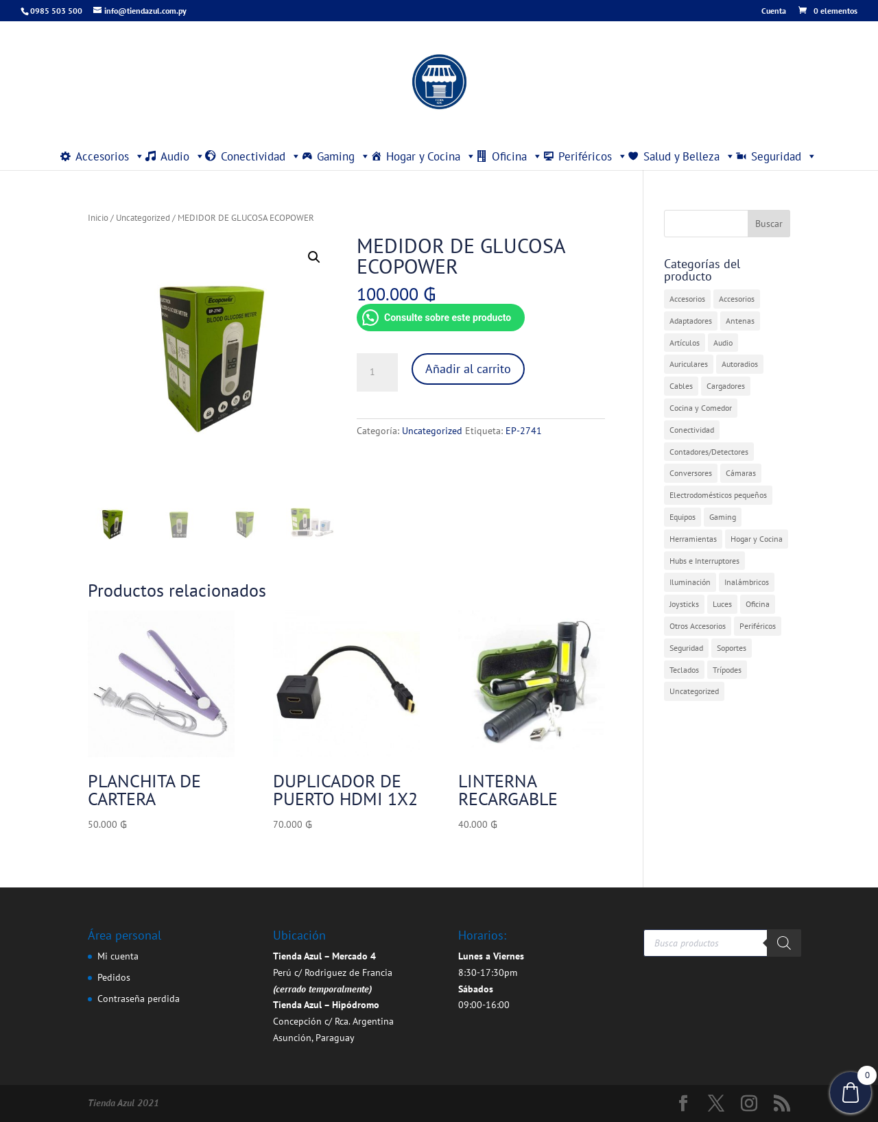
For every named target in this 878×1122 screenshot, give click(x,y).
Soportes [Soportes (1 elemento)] (731, 648)
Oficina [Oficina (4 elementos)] (758, 604)
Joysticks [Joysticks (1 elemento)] (684, 604)
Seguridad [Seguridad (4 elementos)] (686, 648)
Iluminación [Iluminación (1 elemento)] (690, 582)
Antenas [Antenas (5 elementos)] (740, 320)
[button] (314, 257)
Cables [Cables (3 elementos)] (681, 386)
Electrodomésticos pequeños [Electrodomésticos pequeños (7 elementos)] (718, 495)
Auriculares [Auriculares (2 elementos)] (688, 364)
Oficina (517, 156)
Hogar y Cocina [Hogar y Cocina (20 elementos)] (757, 539)
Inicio (98, 218)
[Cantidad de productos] (377, 372)
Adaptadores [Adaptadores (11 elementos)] (690, 320)
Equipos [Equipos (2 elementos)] (682, 517)
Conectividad (261, 156)
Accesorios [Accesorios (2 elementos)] (737, 299)
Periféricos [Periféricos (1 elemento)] (757, 626)
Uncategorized (143, 218)
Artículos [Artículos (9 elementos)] (684, 342)
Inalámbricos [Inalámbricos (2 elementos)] (746, 582)
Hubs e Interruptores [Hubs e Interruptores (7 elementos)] (704, 561)
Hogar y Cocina (431, 156)
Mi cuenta (118, 956)
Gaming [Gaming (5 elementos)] (722, 517)
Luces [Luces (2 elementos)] (722, 604)
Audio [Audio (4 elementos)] (723, 342)
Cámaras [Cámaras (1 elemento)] (741, 473)
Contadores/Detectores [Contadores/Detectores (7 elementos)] (708, 451)
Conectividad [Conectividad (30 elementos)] (691, 430)
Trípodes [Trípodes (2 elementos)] (727, 670)
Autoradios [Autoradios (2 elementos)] (740, 364)
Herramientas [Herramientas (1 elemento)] (693, 539)
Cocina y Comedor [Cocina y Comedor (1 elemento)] (700, 408)
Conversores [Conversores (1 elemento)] (690, 473)
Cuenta (773, 11)
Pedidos (113, 977)
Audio (183, 156)
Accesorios (110, 156)
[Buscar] (784, 943)
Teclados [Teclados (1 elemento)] (684, 670)
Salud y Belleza (689, 156)
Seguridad (784, 156)
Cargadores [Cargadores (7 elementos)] (726, 386)
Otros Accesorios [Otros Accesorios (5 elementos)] (697, 626)
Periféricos (593, 156)
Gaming (343, 156)
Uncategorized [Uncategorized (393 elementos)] (694, 691)
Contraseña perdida (138, 998)
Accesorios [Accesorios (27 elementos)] (687, 299)
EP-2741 (524, 431)
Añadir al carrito (468, 369)
